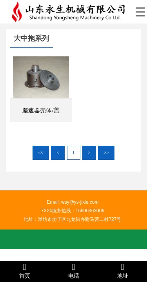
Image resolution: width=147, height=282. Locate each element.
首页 (24, 271)
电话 (73, 271)
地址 (122, 271)
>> (106, 152)
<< (41, 152)
